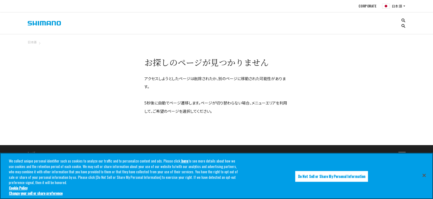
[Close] (424, 175)
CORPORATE (367, 6)
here (184, 161)
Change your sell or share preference (36, 193)
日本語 (32, 42)
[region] (216, 176)
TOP (402, 45)
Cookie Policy (18, 188)
